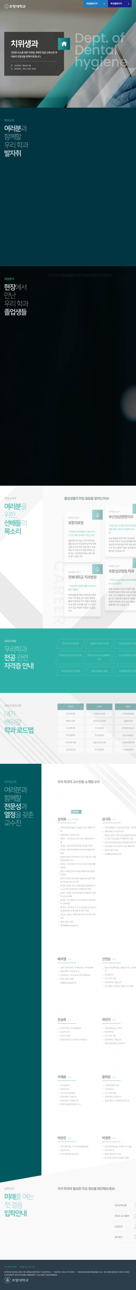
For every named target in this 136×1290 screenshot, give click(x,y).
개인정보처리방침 (10, 1267)
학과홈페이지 (116, 3)
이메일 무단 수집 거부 (27, 1267)
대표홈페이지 (91, 3)
